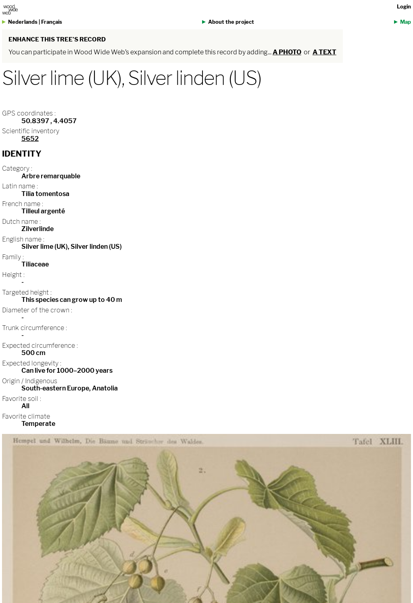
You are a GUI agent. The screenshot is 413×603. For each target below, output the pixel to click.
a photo (287, 52)
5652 (30, 138)
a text (324, 52)
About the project (231, 22)
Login (404, 7)
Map (405, 22)
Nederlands (23, 22)
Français (51, 22)
